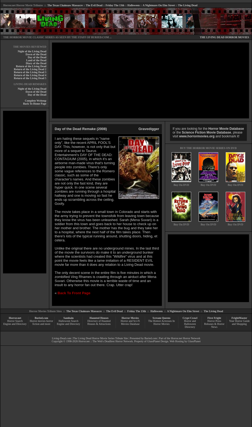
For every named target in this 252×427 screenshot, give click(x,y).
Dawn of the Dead (36, 54)
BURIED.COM (100, 37)
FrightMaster (239, 317)
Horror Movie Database (226, 129)
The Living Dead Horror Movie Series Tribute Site (100, 338)
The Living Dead (188, 5)
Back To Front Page (74, 293)
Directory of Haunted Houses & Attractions (99, 322)
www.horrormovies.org (197, 136)
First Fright (214, 317)
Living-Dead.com (61, 338)
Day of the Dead (37, 57)
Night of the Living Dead (32, 51)
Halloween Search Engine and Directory (68, 322)
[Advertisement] (24, 192)
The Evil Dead (94, 5)
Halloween (133, 5)
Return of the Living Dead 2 (30, 69)
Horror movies (38, 320)
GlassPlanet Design (157, 341)
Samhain (68, 317)
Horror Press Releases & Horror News (214, 323)
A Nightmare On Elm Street (159, 5)
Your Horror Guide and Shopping (239, 322)
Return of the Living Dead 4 (30, 75)
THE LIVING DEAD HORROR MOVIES (224, 37)
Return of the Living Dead (31, 66)
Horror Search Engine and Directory (15, 322)
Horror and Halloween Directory (190, 323)
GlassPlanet (194, 341)
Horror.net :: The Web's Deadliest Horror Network (105, 341)
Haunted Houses (99, 317)
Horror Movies (130, 317)
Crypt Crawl (189, 317)
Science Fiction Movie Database (206, 132)
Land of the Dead (36, 60)
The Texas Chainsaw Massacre (65, 5)
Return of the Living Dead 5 (30, 78)
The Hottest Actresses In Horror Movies (161, 322)
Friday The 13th (115, 5)
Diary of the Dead (36, 63)
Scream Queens (161, 317)
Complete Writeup (35, 100)
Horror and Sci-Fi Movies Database (130, 322)
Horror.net (9, 5)
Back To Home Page (34, 103)
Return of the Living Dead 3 (30, 72)
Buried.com (41, 317)
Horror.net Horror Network (186, 338)
